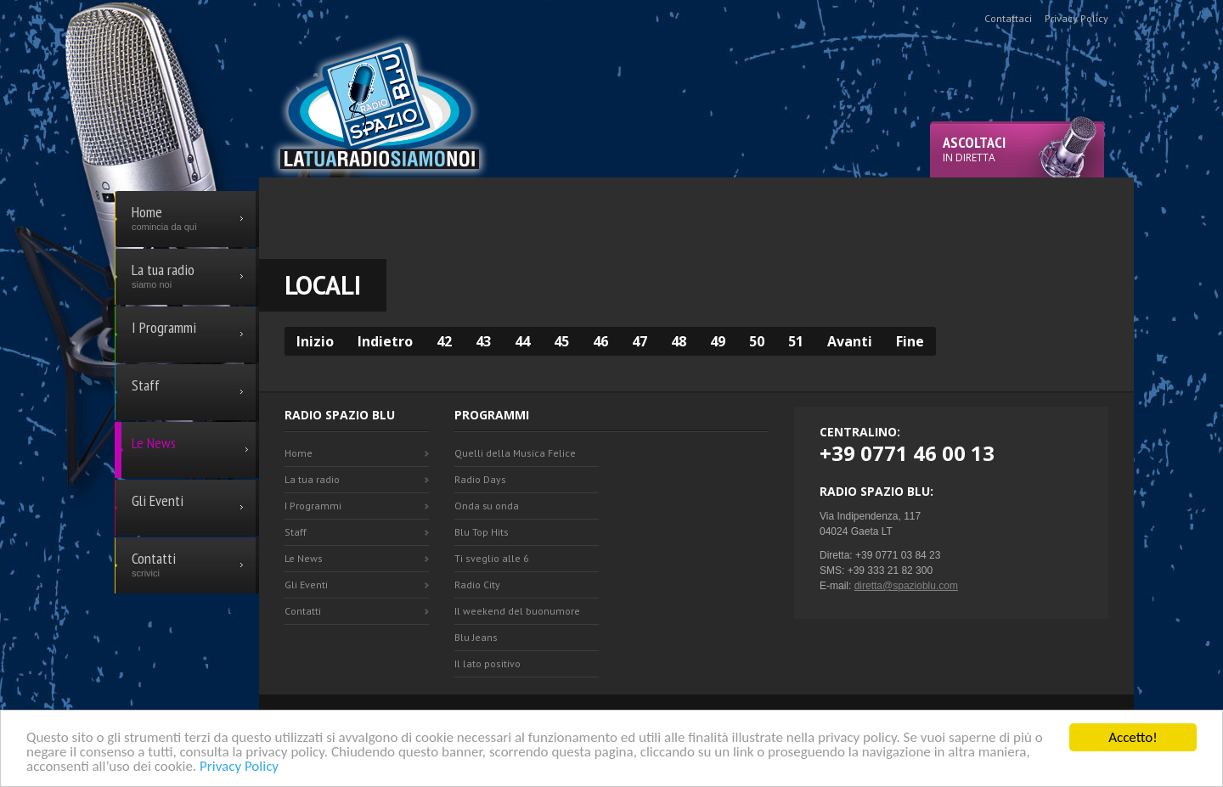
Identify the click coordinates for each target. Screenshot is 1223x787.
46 (600, 341)
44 (522, 341)
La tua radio (312, 479)
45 (561, 341)
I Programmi (313, 505)
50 (756, 341)
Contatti (303, 610)
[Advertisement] (696, 215)
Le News (304, 558)
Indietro (385, 341)
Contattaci (1008, 18)
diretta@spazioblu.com (906, 586)
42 (444, 341)
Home (299, 453)
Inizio (315, 341)
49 (717, 341)
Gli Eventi (306, 584)
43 (483, 341)
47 (639, 341)
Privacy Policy (239, 767)
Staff (296, 532)
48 (678, 341)
